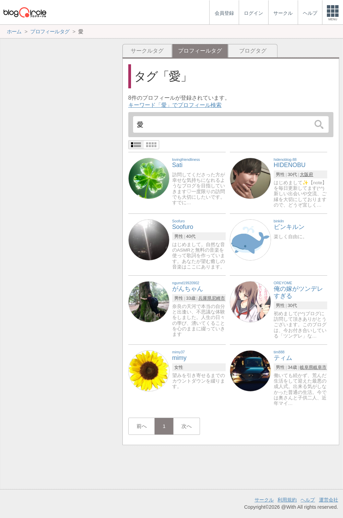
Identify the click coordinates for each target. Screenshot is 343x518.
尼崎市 (218, 298)
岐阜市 (320, 367)
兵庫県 (205, 298)
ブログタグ (253, 51)
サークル (264, 500)
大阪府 (306, 174)
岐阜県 (306, 367)
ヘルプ (307, 500)
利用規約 (287, 500)
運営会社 (328, 500)
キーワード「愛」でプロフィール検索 (175, 105)
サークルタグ (147, 51)
